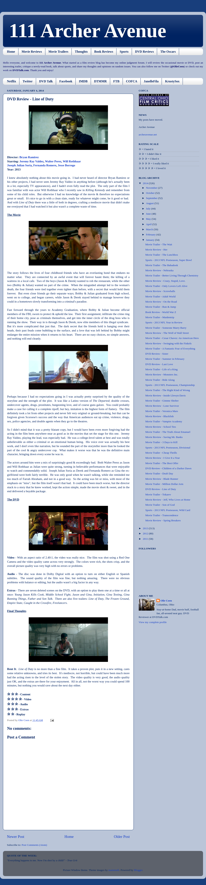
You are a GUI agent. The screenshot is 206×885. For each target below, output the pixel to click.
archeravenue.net (148, 134)
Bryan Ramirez (29, 157)
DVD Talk (46, 81)
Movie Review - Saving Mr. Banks (164, 437)
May (149, 218)
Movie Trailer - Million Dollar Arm (164, 483)
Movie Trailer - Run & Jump (160, 306)
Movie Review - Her (156, 249)
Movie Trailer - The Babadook (161, 265)
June (149, 213)
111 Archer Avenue (87, 31)
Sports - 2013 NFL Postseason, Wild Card (167, 510)
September (152, 198)
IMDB (83, 81)
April (149, 224)
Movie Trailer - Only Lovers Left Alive (166, 286)
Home (11, 51)
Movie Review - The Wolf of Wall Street (167, 332)
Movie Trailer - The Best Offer (161, 463)
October (150, 192)
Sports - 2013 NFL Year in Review (163, 322)
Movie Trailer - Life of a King (161, 369)
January (150, 239)
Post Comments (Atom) (34, 844)
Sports (124, 51)
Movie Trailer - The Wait (158, 244)
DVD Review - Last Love (159, 364)
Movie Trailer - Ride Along (160, 379)
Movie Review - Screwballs (160, 291)
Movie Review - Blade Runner (161, 478)
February (151, 234)
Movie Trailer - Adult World (160, 296)
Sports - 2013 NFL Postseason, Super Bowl (168, 260)
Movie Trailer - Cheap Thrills (161, 452)
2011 (146, 538)
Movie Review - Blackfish (159, 416)
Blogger (138, 870)
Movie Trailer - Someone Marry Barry (165, 327)
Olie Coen (166, 600)
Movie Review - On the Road (161, 301)
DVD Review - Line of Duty (160, 489)
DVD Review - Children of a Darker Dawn (168, 468)
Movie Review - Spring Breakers (163, 520)
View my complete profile (153, 622)
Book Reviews (103, 51)
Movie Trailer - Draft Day (159, 473)
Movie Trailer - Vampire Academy (163, 421)
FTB (116, 81)
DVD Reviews (144, 51)
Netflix (11, 81)
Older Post (122, 837)
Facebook (65, 81)
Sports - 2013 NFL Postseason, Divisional (167, 447)
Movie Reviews (32, 51)
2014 (146, 183)
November (152, 187)
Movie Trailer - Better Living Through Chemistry (171, 275)
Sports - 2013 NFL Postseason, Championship (170, 385)
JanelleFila (151, 81)
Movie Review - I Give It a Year (162, 457)
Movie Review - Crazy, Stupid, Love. (165, 280)
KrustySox (172, 81)
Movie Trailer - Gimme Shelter (162, 400)
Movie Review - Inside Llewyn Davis (165, 395)
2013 (146, 528)
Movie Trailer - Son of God (160, 504)
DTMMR (100, 81)
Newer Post (15, 837)
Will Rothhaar (72, 161)
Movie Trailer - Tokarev (158, 494)
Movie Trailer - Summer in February (165, 358)
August (150, 203)
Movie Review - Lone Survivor (162, 405)
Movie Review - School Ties (160, 426)
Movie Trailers (58, 51)
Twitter (27, 81)
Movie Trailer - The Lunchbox (161, 254)
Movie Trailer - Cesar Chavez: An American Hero (172, 338)
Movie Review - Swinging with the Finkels (168, 343)
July (148, 208)
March (150, 229)
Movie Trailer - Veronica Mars (161, 411)
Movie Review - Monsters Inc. (161, 374)
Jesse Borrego (66, 165)
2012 (146, 533)
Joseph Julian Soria (19, 165)
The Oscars (168, 51)
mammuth (113, 870)
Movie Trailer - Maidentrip (159, 317)
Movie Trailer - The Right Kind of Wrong (167, 390)
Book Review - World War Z (160, 312)
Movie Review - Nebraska (159, 270)
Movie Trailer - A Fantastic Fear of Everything (170, 348)
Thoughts (81, 51)
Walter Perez (53, 161)
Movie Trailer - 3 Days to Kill (161, 442)
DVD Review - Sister (156, 353)
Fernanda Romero (44, 165)
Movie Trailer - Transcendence (161, 515)
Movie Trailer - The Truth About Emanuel (167, 431)
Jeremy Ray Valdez (31, 161)
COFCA (131, 81)
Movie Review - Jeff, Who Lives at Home (167, 499)
